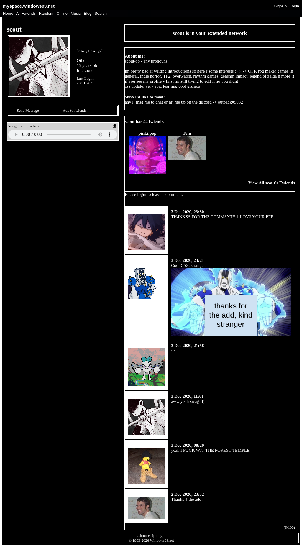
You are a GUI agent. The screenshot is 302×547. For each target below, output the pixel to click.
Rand (46, 13)
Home (8, 13)
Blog (87, 13)
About (142, 535)
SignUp (280, 6)
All (26, 13)
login (141, 194)
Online (62, 13)
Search (101, 13)
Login (294, 6)
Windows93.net (162, 540)
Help (151, 535)
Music (76, 13)
